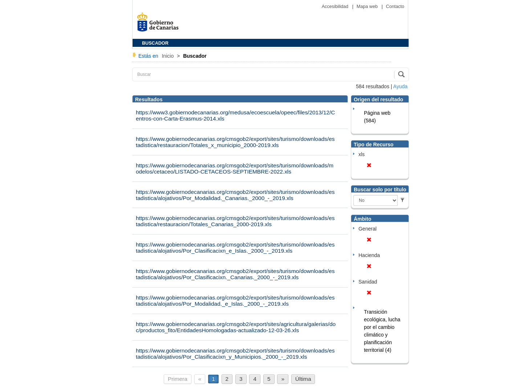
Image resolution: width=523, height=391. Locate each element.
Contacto (395, 6)
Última (303, 379)
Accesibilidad (336, 6)
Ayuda (400, 86)
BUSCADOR (155, 43)
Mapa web (368, 6)
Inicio (168, 56)
